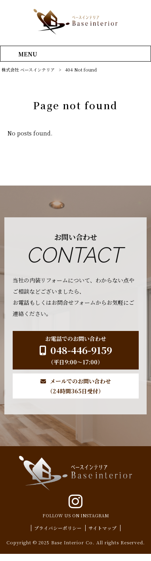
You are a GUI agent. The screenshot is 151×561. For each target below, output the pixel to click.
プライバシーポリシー (58, 535)
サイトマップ (102, 535)
